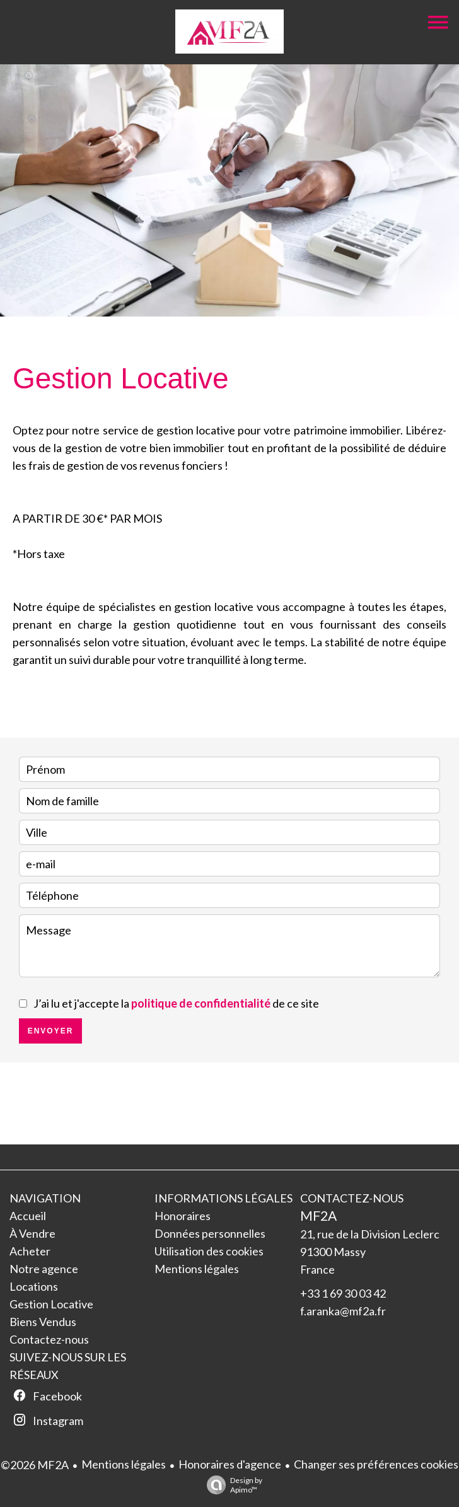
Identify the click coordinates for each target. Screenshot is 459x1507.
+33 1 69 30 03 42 (343, 1293)
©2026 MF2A (35, 1465)
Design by (231, 1484)
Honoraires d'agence (229, 1464)
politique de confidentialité (200, 1003)
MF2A (318, 1215)
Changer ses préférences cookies (376, 1464)
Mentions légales (123, 1464)
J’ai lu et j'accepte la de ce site (176, 1003)
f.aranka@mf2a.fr (343, 1311)
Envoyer (51, 1031)
